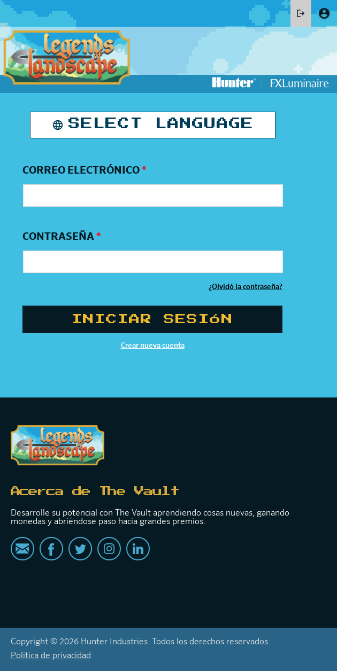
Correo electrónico (84, 170)
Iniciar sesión (300, 13)
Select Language (161, 124)
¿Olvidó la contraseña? (245, 287)
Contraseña (61, 236)
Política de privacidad (51, 656)
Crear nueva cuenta (153, 345)
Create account (324, 13)
